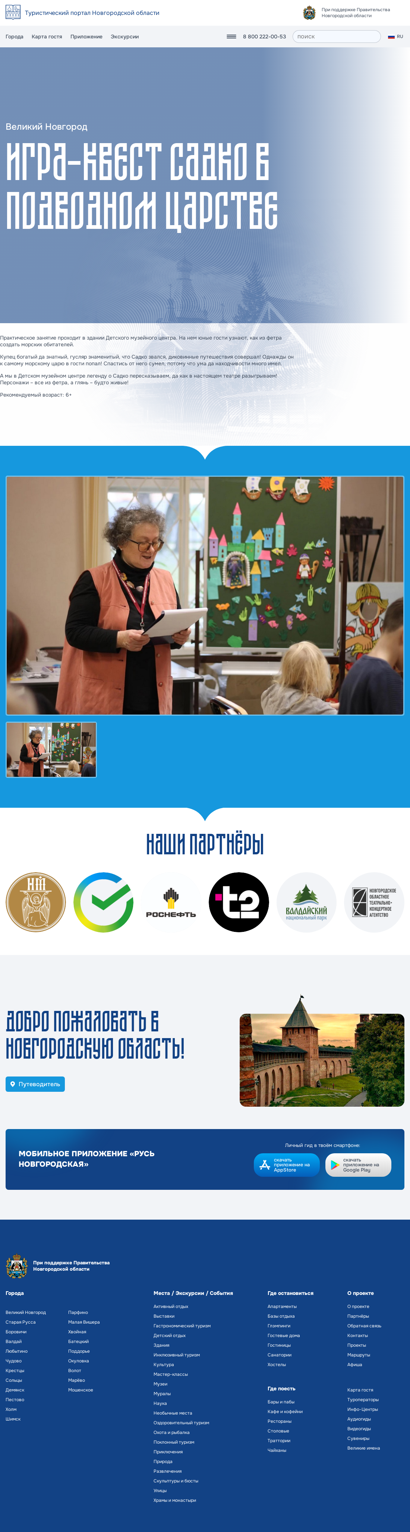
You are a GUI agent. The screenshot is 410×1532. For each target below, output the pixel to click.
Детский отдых (170, 1336)
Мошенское (80, 1390)
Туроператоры (363, 1400)
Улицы (160, 1491)
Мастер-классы (171, 1374)
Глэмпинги (279, 1326)
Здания (161, 1345)
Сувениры (358, 1438)
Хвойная (77, 1332)
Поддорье (79, 1351)
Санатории (279, 1355)
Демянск (15, 1390)
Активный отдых (171, 1306)
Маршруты (358, 1355)
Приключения (168, 1452)
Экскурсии (125, 36)
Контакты (357, 1336)
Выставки (164, 1316)
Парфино (78, 1312)
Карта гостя (47, 36)
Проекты (356, 1345)
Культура (164, 1365)
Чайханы (277, 1450)
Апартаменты (282, 1306)
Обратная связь (364, 1326)
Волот (74, 1371)
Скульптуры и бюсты (176, 1481)
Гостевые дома (284, 1336)
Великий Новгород (26, 1312)
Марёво (76, 1380)
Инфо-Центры (362, 1409)
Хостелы (277, 1365)
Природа (163, 1462)
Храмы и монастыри (175, 1500)
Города (14, 36)
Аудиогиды (359, 1419)
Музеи (160, 1384)
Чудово (14, 1361)
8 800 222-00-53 (264, 36)
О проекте (358, 1306)
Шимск (13, 1419)
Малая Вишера (84, 1322)
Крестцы (15, 1371)
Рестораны (279, 1421)
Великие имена (363, 1448)
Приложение (86, 36)
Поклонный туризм (174, 1442)
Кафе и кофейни (285, 1412)
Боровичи (16, 1332)
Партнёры (358, 1316)
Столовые (278, 1431)
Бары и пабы (281, 1402)
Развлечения (168, 1471)
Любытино (17, 1351)
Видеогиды (359, 1429)
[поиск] (337, 36)
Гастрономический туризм (182, 1326)
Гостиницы (279, 1345)
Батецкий (78, 1342)
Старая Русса (21, 1322)
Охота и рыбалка (172, 1432)
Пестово (15, 1400)
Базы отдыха (281, 1316)
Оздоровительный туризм (181, 1423)
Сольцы (14, 1380)
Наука (160, 1403)
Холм (11, 1409)
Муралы (162, 1394)
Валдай (14, 1342)
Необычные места (173, 1413)
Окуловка (78, 1361)
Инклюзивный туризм (177, 1355)
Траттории (279, 1441)
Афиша (354, 1365)
